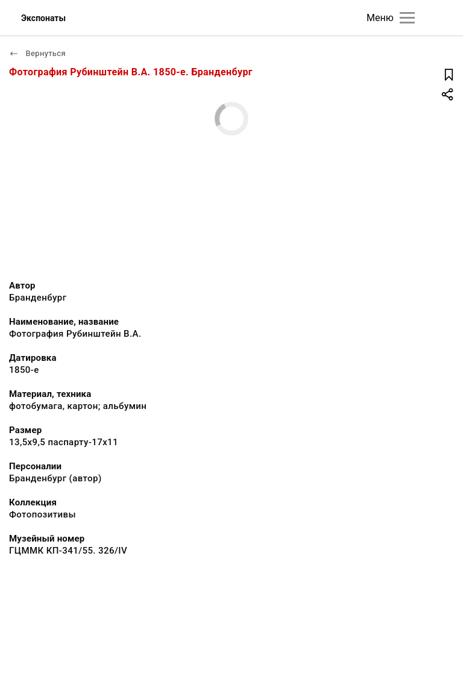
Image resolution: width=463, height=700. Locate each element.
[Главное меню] (407, 18)
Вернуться (37, 53)
